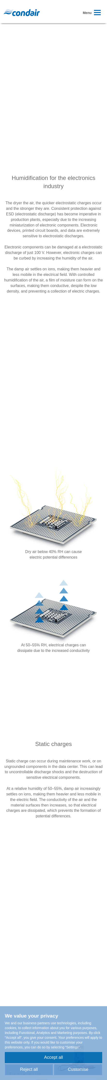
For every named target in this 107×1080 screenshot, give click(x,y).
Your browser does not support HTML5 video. (53, 59)
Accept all (53, 1057)
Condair (22, 12)
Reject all (29, 1069)
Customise (78, 1069)
